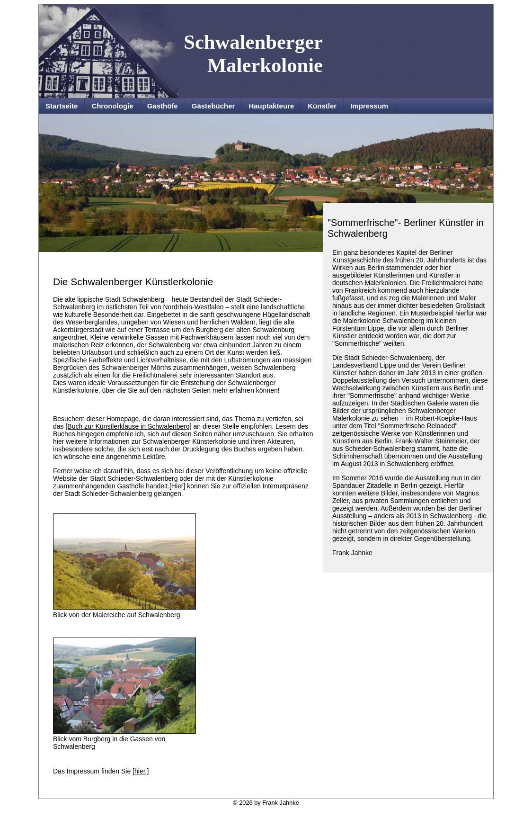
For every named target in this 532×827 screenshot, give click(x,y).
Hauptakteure (271, 106)
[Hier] (177, 486)
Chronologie (112, 106)
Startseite (61, 106)
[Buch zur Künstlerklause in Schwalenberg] (128, 426)
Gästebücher (213, 106)
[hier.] (141, 771)
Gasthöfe (162, 106)
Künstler (322, 106)
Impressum (369, 106)
